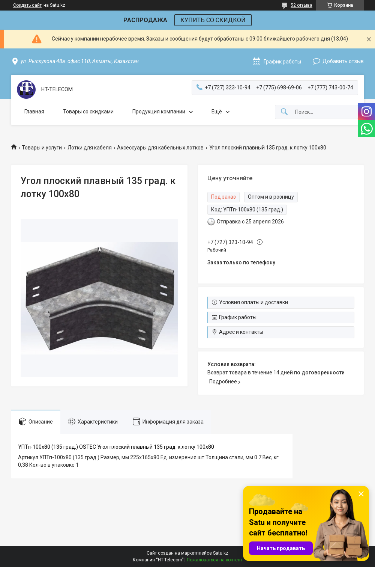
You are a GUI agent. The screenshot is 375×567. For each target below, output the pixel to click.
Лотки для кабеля (90, 148)
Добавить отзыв (343, 61)
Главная (34, 112)
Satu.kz (220, 553)
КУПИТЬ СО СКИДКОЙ (213, 20)
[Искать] (284, 112)
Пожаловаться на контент (214, 559)
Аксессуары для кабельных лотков (160, 148)
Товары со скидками (88, 112)
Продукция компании (158, 112)
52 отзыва (301, 5)
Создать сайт (27, 5)
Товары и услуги (42, 148)
